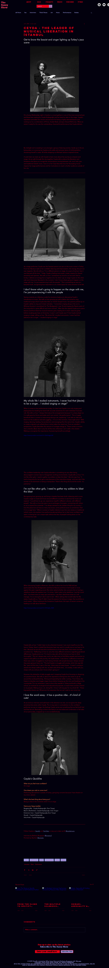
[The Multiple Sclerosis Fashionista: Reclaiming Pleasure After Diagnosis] (54, 894)
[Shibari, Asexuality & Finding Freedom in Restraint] (81, 894)
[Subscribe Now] (67, 951)
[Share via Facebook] (24, 870)
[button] (91, 12)
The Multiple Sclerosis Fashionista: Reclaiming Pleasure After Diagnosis (54, 905)
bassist (63, 860)
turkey (57, 860)
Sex (25, 12)
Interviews (33, 12)
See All (92, 884)
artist (41, 860)
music (26, 860)
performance (34, 860)
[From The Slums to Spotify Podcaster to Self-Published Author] (27, 894)
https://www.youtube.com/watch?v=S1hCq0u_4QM (39, 608)
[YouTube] (104, 4)
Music (58, 12)
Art (52, 12)
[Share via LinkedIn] (32, 870)
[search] (41, 6)
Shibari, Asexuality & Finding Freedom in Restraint (79, 905)
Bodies (77, 12)
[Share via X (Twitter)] (28, 870)
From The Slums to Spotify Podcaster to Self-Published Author (27, 905)
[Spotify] (99, 4)
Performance (67, 12)
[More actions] (84, 24)
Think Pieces (43, 12)
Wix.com (78, 961)
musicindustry (49, 860)
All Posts (18, 12)
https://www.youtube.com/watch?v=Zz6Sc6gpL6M (38, 435)
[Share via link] (37, 870)
